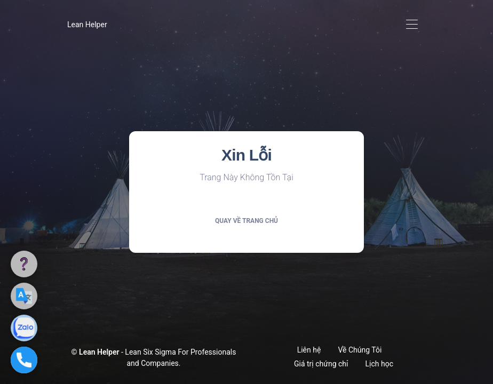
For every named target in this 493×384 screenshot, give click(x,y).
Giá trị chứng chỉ (321, 363)
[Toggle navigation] (411, 25)
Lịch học (379, 363)
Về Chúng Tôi (359, 350)
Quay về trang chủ (246, 221)
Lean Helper (87, 24)
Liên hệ (309, 350)
